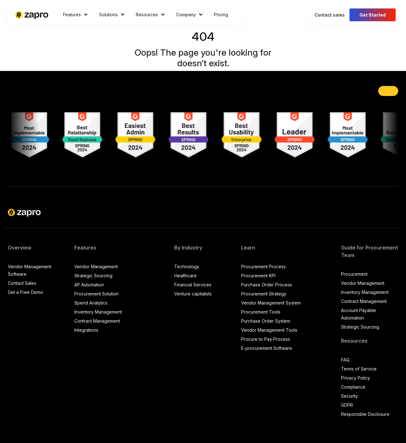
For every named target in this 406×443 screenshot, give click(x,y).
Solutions (112, 14)
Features (75, 14)
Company (189, 14)
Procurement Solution (96, 293)
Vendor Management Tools (269, 330)
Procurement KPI (258, 275)
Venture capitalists (193, 293)
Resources (150, 14)
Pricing (221, 14)
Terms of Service (359, 368)
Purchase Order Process (266, 284)
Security (349, 396)
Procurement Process (263, 266)
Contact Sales (22, 283)
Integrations (86, 330)
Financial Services (192, 284)
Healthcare (185, 275)
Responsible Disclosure (365, 414)
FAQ (345, 359)
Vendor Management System (271, 302)
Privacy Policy (355, 377)
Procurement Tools (260, 312)
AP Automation (89, 284)
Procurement (354, 274)
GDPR (347, 405)
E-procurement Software (266, 348)
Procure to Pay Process (265, 339)
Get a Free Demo (25, 292)
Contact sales (329, 15)
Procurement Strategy (263, 293)
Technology (186, 266)
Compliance (353, 387)
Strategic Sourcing (93, 275)
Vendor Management (96, 266)
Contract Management (97, 321)
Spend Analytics (90, 302)
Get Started (372, 15)
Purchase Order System (265, 321)
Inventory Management (98, 312)
